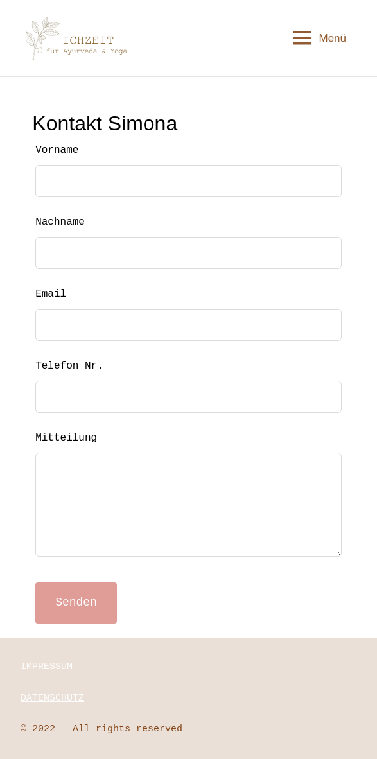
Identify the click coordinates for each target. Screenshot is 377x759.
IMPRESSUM (47, 666)
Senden (76, 602)
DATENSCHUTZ (52, 698)
